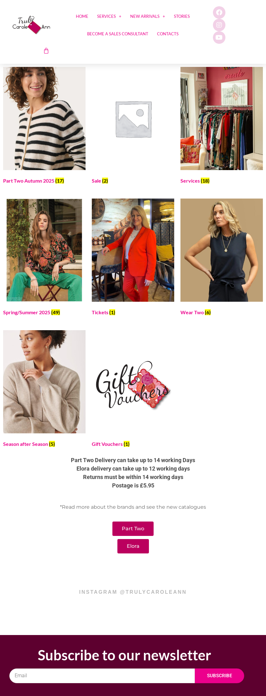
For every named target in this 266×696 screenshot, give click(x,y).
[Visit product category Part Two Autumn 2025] (44, 126)
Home (82, 16)
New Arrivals (147, 16)
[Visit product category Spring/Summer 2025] (44, 258)
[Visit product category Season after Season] (44, 389)
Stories (182, 16)
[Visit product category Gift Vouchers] (133, 389)
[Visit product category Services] (221, 126)
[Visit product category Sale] (133, 126)
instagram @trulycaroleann (133, 592)
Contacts (168, 33)
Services (109, 16)
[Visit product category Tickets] (133, 258)
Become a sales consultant (117, 33)
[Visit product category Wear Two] (221, 258)
